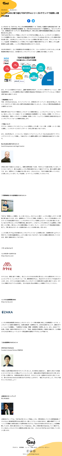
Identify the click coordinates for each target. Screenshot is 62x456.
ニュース (27, 447)
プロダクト (15, 447)
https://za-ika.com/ (7, 302)
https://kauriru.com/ (7, 256)
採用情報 (21, 447)
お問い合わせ (33, 447)
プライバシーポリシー (44, 447)
